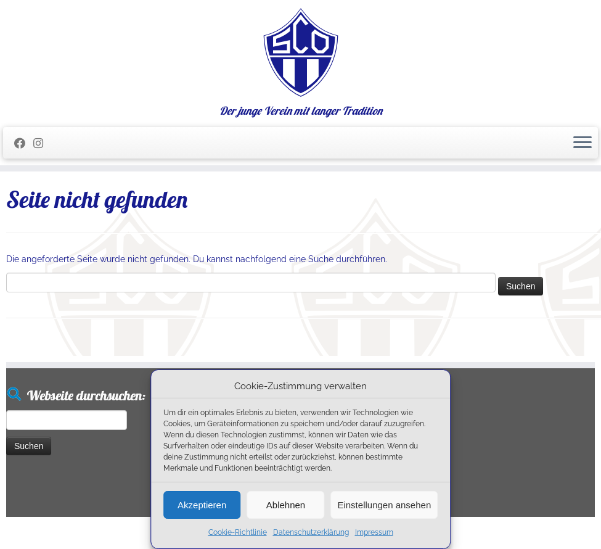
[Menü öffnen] (582, 143)
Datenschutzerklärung (311, 532)
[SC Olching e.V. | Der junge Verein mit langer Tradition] (300, 52)
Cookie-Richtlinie (237, 532)
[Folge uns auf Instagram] (42, 143)
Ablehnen (285, 505)
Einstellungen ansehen (384, 505)
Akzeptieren (202, 505)
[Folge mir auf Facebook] (23, 143)
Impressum (374, 532)
